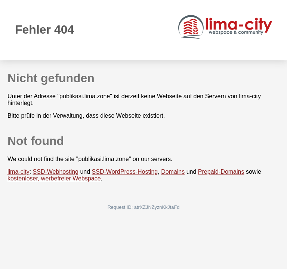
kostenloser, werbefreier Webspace (54, 178)
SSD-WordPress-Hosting (125, 171)
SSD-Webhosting (55, 171)
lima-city (18, 171)
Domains (173, 171)
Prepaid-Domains (221, 171)
